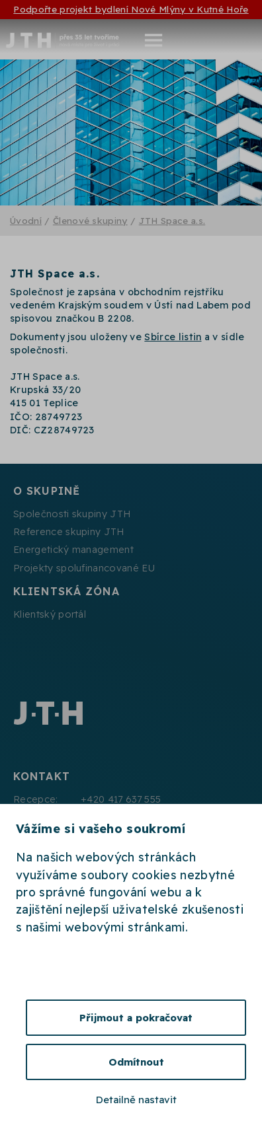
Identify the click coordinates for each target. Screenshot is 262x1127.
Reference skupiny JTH (68, 532)
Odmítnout (136, 1062)
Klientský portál (49, 614)
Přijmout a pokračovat (136, 1017)
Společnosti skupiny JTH (71, 514)
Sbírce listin (172, 337)
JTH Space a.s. (172, 220)
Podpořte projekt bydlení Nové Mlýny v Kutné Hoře (130, 9)
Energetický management (73, 550)
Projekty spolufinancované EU (84, 568)
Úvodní (26, 220)
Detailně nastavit (136, 1099)
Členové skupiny (90, 220)
